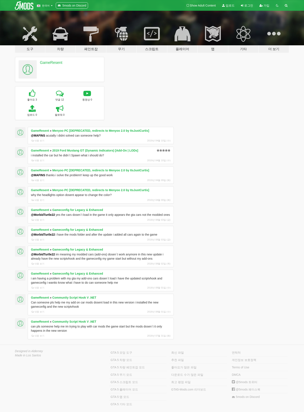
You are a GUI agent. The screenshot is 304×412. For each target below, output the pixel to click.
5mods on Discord (246, 397)
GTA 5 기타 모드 (121, 404)
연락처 (236, 352)
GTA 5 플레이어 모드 (124, 389)
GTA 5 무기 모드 (121, 374)
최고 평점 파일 (181, 382)
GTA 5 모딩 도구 (121, 352)
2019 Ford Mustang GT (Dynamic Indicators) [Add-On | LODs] (95, 150)
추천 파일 (177, 360)
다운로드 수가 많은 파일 (187, 374)
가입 (264, 5)
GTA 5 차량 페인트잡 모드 (128, 367)
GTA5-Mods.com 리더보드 (188, 389)
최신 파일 (177, 352)
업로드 (228, 5)
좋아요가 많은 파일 (184, 367)
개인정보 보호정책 (244, 360)
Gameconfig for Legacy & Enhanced (77, 210)
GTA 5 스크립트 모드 (124, 382)
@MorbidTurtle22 (43, 214)
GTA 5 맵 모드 (120, 397)
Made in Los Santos (28, 355)
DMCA (236, 374)
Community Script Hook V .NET (74, 297)
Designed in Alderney (29, 351)
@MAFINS (38, 135)
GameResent (51, 62)
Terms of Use (240, 367)
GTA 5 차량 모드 (121, 360)
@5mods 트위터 (244, 382)
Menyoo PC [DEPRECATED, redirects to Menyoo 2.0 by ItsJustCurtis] (100, 130)
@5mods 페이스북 (246, 389)
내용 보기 (37, 140)
